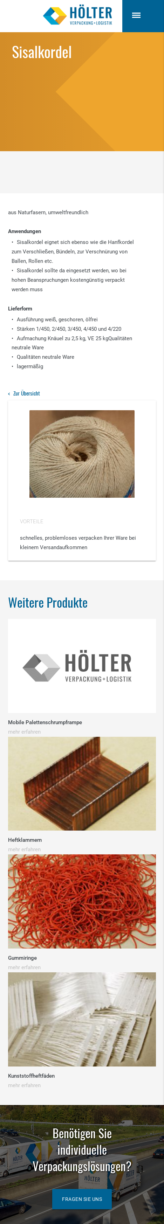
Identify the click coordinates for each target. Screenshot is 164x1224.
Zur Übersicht (26, 393)
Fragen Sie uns (82, 1199)
